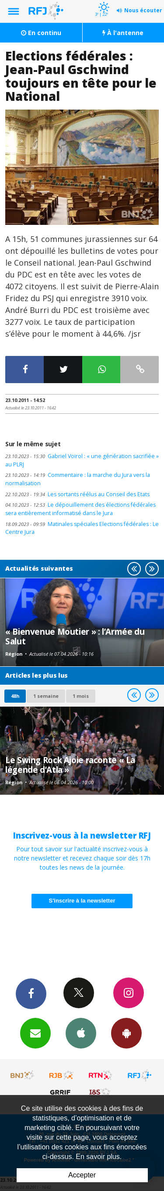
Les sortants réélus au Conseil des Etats (77, 494)
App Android (126, 1033)
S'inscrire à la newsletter (82, 900)
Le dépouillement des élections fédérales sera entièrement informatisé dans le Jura (80, 509)
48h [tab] (15, 696)
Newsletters (35, 1033)
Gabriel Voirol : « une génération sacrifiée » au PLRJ (82, 460)
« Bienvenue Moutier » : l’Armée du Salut (74, 636)
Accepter (82, 1175)
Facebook (31, 993)
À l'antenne (122, 32)
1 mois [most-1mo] (81, 696)
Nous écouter (143, 10)
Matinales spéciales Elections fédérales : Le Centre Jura (82, 528)
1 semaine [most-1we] (46, 696)
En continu (41, 32)
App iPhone (81, 1033)
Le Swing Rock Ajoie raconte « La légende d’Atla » (70, 764)
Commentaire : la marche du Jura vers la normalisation (77, 479)
